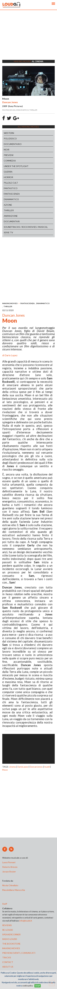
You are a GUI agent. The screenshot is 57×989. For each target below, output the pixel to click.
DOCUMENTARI (12, 221)
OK (37, 986)
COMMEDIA (10, 160)
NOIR (6, 149)
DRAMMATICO (11, 199)
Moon (5, 769)
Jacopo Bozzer (9, 871)
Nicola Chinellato (10, 885)
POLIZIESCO (10, 138)
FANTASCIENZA (12, 193)
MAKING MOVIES (9, 303)
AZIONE (8, 205)
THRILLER (9, 210)
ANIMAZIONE (11, 216)
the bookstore (11, 943)
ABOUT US (7, 966)
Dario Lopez (11, 355)
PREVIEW (8, 155)
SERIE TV (8, 232)
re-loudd (7, 930)
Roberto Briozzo (9, 867)
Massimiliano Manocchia (13, 890)
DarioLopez (22, 766)
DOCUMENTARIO (13, 144)
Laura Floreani (9, 862)
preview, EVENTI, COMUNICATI (18, 953)
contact (7, 962)
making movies (11, 948)
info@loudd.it (25, 920)
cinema (12, 766)
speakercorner (11, 934)
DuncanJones (36, 766)
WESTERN (9, 133)
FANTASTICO (10, 188)
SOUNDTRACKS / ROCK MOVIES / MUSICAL (26, 227)
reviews (7, 925)
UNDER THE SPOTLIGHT (16, 166)
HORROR (8, 177)
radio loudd (9, 939)
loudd (47, 766)
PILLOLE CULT (11, 182)
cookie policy (27, 986)
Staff (4, 903)
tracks (6, 957)
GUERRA (8, 171)
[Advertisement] (28, 39)
